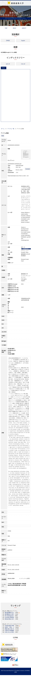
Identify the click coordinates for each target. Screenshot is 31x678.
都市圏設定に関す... (10, 614)
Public (3, 68)
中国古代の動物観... (10, 630)
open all (8, 63)
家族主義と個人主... (10, 629)
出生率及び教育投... (10, 617)
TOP (6, 28)
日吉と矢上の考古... (10, 632)
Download (28, 169)
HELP (14, 28)
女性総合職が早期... (10, 625)
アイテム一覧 (10, 128)
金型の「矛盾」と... (10, 627)
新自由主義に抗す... (10, 619)
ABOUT (24, 28)
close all (23, 63)
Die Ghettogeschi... (9, 615)
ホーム (2, 128)
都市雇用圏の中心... (10, 612)
